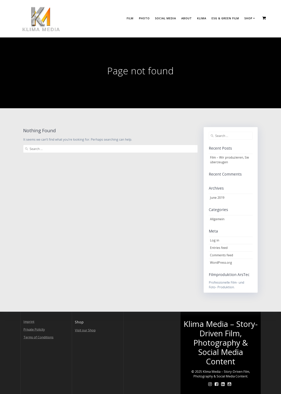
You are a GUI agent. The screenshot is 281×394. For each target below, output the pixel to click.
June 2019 (217, 197)
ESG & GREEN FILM (225, 18)
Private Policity (34, 329)
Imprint (28, 321)
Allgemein (217, 219)
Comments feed (221, 255)
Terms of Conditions (38, 337)
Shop (248, 18)
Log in (214, 240)
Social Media (165, 18)
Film (130, 18)
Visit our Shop (85, 330)
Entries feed (219, 248)
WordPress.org (221, 262)
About (186, 18)
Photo (144, 18)
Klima (201, 18)
